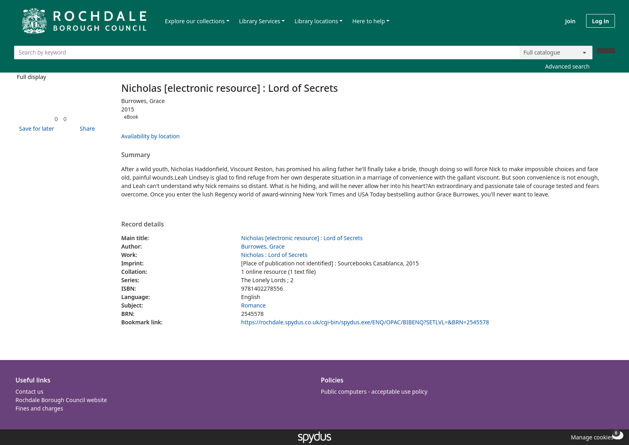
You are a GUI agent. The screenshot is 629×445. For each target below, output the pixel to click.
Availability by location (150, 136)
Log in (600, 21)
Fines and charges (39, 408)
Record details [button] (142, 224)
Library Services (259, 21)
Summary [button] (135, 155)
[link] (56, 119)
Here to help (368, 21)
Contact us (30, 391)
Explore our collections (195, 21)
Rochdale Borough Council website (61, 400)
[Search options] (555, 52)
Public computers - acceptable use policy (374, 391)
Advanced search (567, 66)
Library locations (316, 21)
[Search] (606, 50)
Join (570, 21)
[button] (35, 128)
